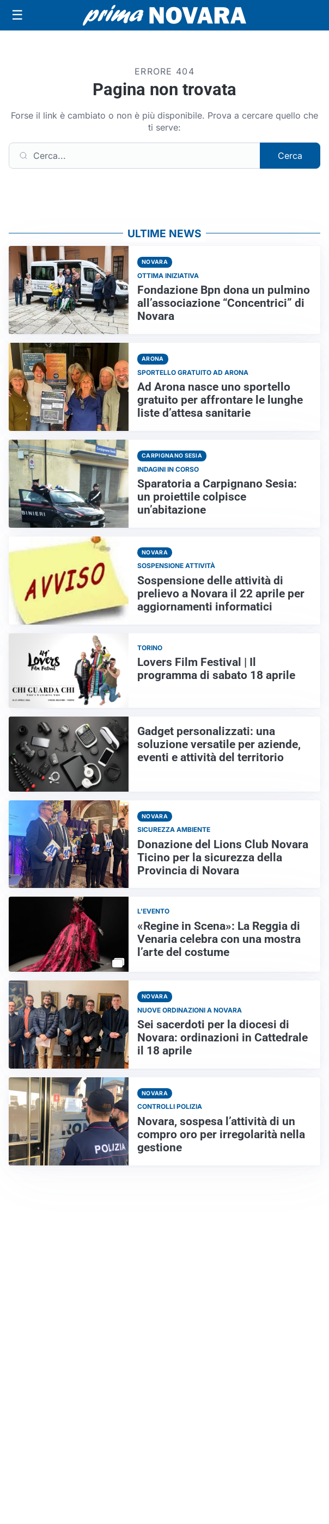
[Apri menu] (17, 15)
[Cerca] (134, 156)
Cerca (290, 155)
